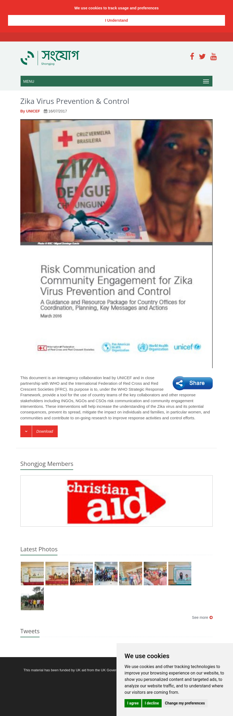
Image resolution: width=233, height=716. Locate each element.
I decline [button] (152, 703)
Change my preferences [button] (185, 703)
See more (202, 617)
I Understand (116, 20)
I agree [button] (133, 703)
